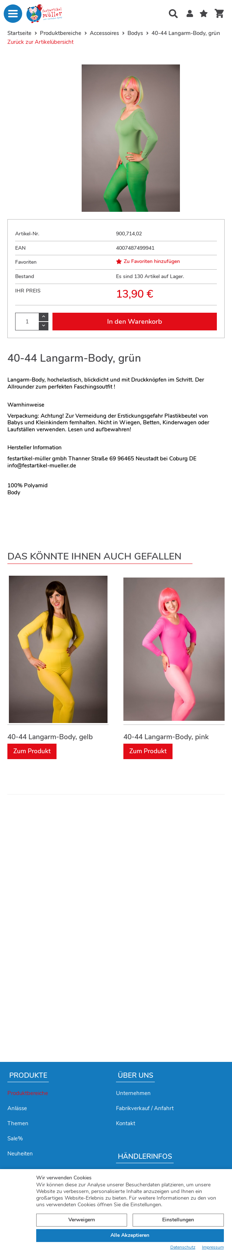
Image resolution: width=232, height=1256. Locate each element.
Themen (17, 1123)
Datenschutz (182, 1247)
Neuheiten (20, 1153)
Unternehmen (133, 1093)
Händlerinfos (145, 1156)
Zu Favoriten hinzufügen (148, 261)
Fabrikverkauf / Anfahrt (145, 1108)
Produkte (28, 1075)
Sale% (15, 1138)
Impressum (213, 1247)
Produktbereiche (27, 1093)
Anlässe (17, 1108)
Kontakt (125, 1123)
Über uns (135, 1075)
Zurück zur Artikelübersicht (40, 42)
